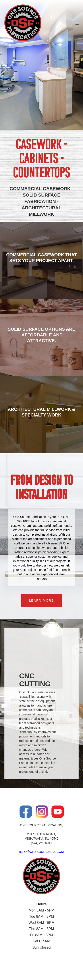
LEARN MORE (41, 600)
